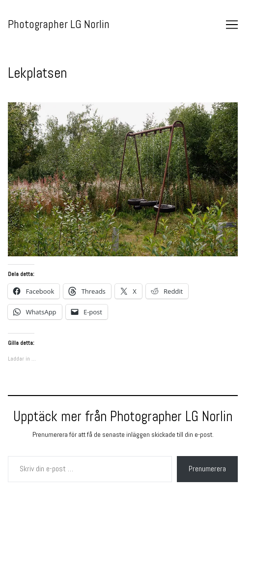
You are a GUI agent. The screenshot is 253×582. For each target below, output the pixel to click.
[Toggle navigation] (232, 25)
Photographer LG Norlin (59, 24)
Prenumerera (207, 468)
